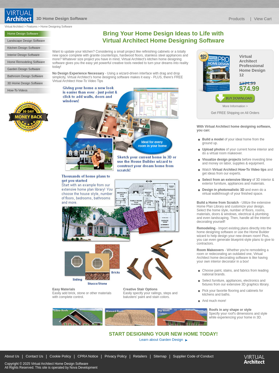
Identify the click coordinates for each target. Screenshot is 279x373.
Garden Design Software (23, 69)
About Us (12, 356)
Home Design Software (22, 33)
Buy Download (235, 96)
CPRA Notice (87, 356)
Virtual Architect (14, 26)
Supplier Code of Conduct (193, 356)
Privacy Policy (116, 356)
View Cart (263, 18)
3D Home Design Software (25, 83)
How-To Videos (17, 90)
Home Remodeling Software (26, 62)
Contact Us (34, 356)
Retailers (140, 356)
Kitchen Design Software (23, 47)
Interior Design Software (23, 54)
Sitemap (160, 356)
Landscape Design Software (26, 40)
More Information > (235, 106)
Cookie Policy (60, 356)
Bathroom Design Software (25, 76)
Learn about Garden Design (161, 340)
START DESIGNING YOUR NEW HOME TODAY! (163, 334)
